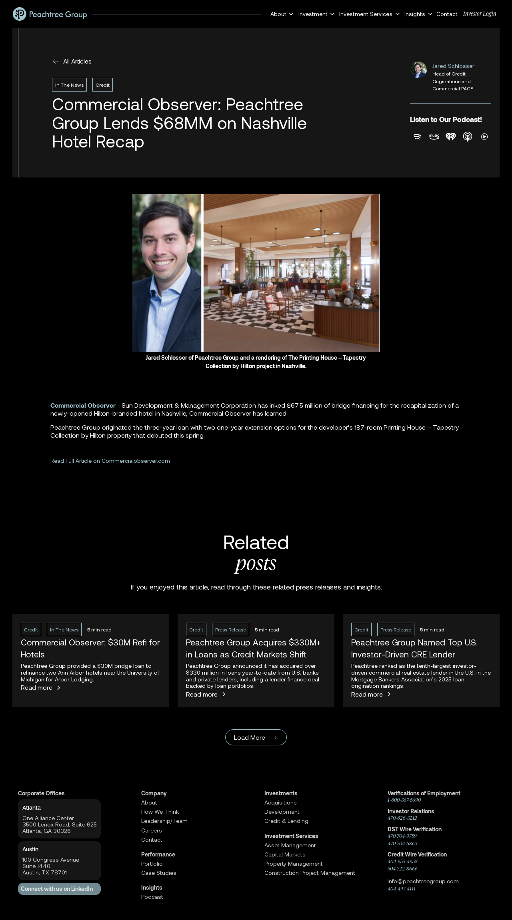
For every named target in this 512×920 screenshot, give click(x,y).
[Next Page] (256, 737)
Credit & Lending (286, 821)
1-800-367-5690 (404, 800)
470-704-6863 (402, 843)
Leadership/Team (164, 821)
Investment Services (291, 836)
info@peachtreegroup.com (423, 881)
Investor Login (479, 13)
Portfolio (152, 863)
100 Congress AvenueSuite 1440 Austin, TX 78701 (50, 866)
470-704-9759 (402, 836)
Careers (151, 830)
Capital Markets (285, 854)
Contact (447, 13)
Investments (281, 793)
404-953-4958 (403, 861)
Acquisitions (280, 802)
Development (282, 811)
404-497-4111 (402, 889)
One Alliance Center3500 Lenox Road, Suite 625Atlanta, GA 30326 (59, 824)
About (149, 802)
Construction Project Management (309, 873)
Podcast (152, 897)
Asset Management (290, 845)
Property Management (293, 863)
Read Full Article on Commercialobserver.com (110, 460)
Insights (151, 887)
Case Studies (158, 873)
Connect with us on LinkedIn (57, 889)
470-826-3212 (402, 818)
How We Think (160, 811)
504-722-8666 (403, 869)
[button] (281, 13)
